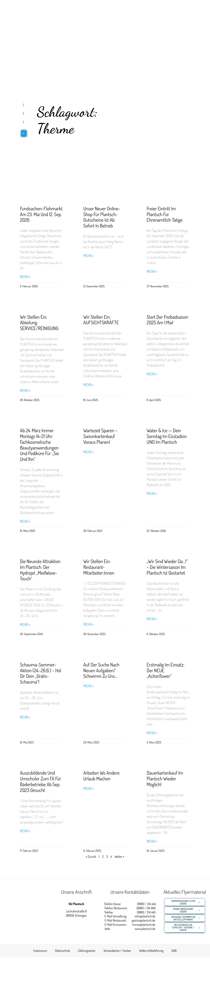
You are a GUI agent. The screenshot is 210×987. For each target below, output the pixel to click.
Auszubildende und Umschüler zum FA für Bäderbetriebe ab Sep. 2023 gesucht (40, 781)
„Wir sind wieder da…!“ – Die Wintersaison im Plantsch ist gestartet (167, 567)
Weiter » (119, 857)
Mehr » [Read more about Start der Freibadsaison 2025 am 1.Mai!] (152, 374)
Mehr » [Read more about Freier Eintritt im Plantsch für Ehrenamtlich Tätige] (152, 271)
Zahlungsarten (86, 951)
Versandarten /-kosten (117, 951)
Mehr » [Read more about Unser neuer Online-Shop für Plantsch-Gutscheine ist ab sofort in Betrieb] (88, 256)
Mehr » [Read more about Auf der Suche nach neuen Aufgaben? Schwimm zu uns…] (88, 686)
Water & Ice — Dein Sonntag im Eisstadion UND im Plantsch (167, 436)
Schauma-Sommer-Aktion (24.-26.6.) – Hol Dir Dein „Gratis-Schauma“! (40, 673)
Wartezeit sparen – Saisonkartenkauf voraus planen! (100, 436)
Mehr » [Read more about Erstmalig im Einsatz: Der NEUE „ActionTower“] (152, 733)
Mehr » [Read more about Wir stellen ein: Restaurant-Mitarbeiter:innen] (88, 624)
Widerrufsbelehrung (151, 951)
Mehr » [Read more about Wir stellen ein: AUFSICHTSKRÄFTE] (88, 385)
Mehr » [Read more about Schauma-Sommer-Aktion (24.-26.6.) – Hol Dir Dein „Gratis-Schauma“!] (25, 717)
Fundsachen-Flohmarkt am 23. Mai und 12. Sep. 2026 (41, 214)
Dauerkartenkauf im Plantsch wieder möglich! (165, 778)
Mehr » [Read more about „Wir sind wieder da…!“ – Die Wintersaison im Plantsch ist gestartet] (152, 619)
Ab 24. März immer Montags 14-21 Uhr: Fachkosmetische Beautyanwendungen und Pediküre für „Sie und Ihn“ (39, 444)
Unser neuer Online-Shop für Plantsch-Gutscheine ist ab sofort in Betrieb (101, 217)
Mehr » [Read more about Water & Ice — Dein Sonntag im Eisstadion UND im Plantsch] (152, 494)
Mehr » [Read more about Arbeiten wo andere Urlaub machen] (88, 789)
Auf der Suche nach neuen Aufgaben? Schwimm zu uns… (101, 670)
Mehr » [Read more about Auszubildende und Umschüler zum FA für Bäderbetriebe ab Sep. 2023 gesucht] (25, 831)
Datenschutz (62, 951)
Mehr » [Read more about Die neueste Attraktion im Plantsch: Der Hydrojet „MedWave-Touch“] (25, 625)
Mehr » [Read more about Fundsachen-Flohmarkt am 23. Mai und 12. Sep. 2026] (25, 277)
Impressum (40, 951)
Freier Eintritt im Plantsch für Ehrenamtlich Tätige (165, 214)
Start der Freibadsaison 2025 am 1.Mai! (167, 320)
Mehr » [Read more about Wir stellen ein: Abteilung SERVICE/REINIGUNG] (25, 391)
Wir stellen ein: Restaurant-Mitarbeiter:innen (98, 567)
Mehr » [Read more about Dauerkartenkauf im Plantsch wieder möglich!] (152, 841)
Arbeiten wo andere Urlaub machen (101, 776)
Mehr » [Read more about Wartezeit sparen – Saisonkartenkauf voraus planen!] (88, 452)
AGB (174, 951)
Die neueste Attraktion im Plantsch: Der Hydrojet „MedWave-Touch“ (40, 569)
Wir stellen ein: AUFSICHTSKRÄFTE (101, 320)
